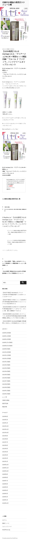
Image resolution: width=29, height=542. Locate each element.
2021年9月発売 (6, 387)
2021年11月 (5, 429)
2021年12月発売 (6, 358)
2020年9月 (5, 474)
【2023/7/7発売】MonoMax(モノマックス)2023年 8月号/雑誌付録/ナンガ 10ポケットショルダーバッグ (14, 294)
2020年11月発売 (6, 336)
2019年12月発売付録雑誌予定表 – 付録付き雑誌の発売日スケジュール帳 (16, 242)
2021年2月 (5, 458)
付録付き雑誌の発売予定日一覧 (12, 198)
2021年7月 (5, 442)
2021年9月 (5, 435)
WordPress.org (6, 529)
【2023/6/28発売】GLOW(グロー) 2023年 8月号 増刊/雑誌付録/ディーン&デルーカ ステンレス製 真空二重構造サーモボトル (14, 308)
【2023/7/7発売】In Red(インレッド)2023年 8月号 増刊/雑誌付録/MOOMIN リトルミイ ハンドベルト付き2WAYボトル (14, 301)
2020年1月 (5, 500)
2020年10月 (5, 471)
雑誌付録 (4, 406)
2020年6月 (5, 484)
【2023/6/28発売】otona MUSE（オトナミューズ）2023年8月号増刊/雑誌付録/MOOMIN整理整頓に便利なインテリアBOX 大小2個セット (14, 316)
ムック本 (4, 397)
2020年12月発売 (6, 339)
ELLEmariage (10, 209)
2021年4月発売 (6, 371)
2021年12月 (5, 426)
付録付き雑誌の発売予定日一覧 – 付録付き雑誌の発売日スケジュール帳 (16, 232)
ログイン (4, 520)
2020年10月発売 (6, 332)
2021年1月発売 (6, 361)
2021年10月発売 (6, 352)
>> (3, 198)
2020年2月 (5, 496)
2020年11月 (5, 467)
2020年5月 (5, 487)
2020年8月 (5, 477)
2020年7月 (5, 480)
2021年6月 (5, 445)
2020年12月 (5, 464)
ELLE (5, 209)
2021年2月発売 (6, 365)
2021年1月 (5, 461)
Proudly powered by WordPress (10, 538)
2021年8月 (5, 439)
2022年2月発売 (6, 393)
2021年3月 (5, 455)
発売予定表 (5, 403)
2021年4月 (5, 451)
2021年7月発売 (6, 381)
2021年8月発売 (6, 384)
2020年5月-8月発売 (7, 345)
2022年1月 (5, 423)
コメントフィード (7, 526)
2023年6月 (5, 416)
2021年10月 (5, 432)
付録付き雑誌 (7, 207)
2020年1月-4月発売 (7, 342)
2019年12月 (5, 503)
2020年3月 (5, 493)
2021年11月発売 (6, 355)
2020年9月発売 (6, 349)
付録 (14, 209)
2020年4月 (5, 490)
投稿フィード (5, 523)
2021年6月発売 (6, 377)
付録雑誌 (23, 209)
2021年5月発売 (6, 374)
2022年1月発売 (6, 390)
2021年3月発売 (6, 368)
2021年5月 (5, 448)
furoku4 (12, 49)
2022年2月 (5, 419)
